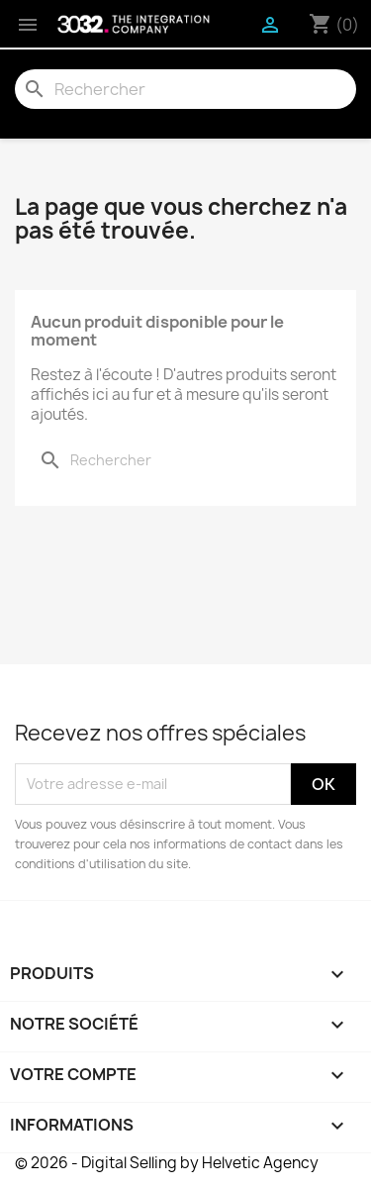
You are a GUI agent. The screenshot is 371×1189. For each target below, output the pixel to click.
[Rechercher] (185, 89)
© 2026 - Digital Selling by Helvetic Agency (167, 1162)
